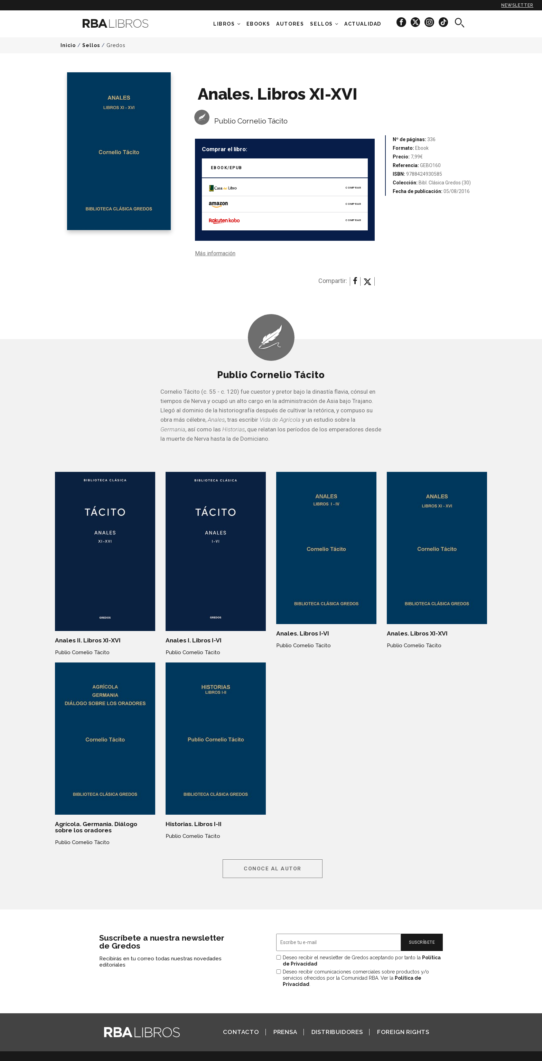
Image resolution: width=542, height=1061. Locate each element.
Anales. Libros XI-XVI (417, 633)
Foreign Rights (403, 1031)
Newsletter (517, 5)
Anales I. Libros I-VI (194, 640)
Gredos (115, 45)
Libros (224, 24)
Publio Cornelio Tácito (251, 121)
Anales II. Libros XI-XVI (88, 640)
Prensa (285, 1031)
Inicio (68, 45)
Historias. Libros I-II (194, 824)
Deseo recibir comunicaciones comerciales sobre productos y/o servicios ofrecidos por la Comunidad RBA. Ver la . (356, 978)
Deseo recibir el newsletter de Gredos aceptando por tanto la (362, 961)
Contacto (241, 1031)
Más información (215, 253)
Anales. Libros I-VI (302, 633)
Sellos (321, 24)
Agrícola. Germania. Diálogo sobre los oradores (96, 827)
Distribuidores (337, 1031)
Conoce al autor (272, 869)
